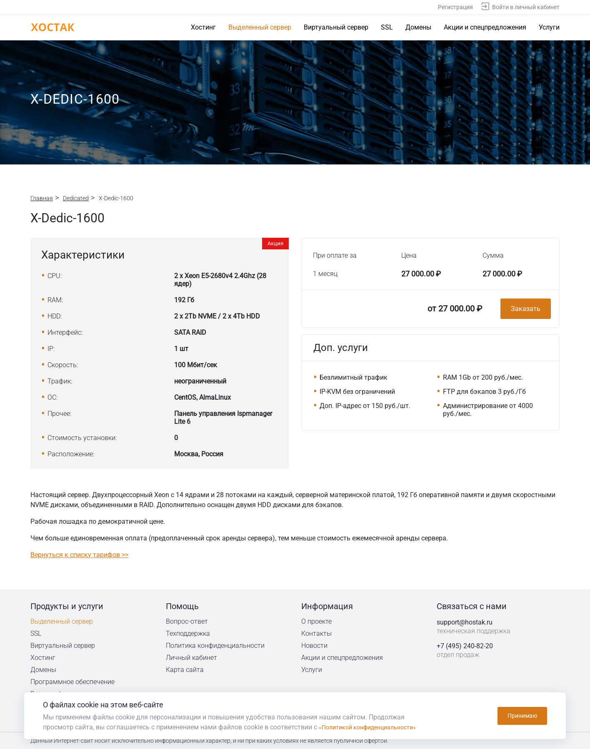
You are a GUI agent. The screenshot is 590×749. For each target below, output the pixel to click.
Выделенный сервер (259, 27)
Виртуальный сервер (336, 27)
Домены (418, 27)
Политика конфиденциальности (216, 645)
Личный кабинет (192, 658)
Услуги (549, 27)
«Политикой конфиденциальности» (374, 727)
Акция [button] (275, 243)
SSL (387, 27)
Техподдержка (188, 633)
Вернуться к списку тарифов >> (79, 555)
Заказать (525, 309)
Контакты (316, 633)
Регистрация (455, 7)
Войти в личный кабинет (526, 7)
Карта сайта (185, 670)
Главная (41, 198)
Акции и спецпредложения (485, 27)
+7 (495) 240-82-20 (465, 646)
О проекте (316, 621)
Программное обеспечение (72, 682)
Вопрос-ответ (187, 621)
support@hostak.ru (464, 622)
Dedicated (76, 198)
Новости (314, 645)
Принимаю (522, 715)
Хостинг (203, 27)
